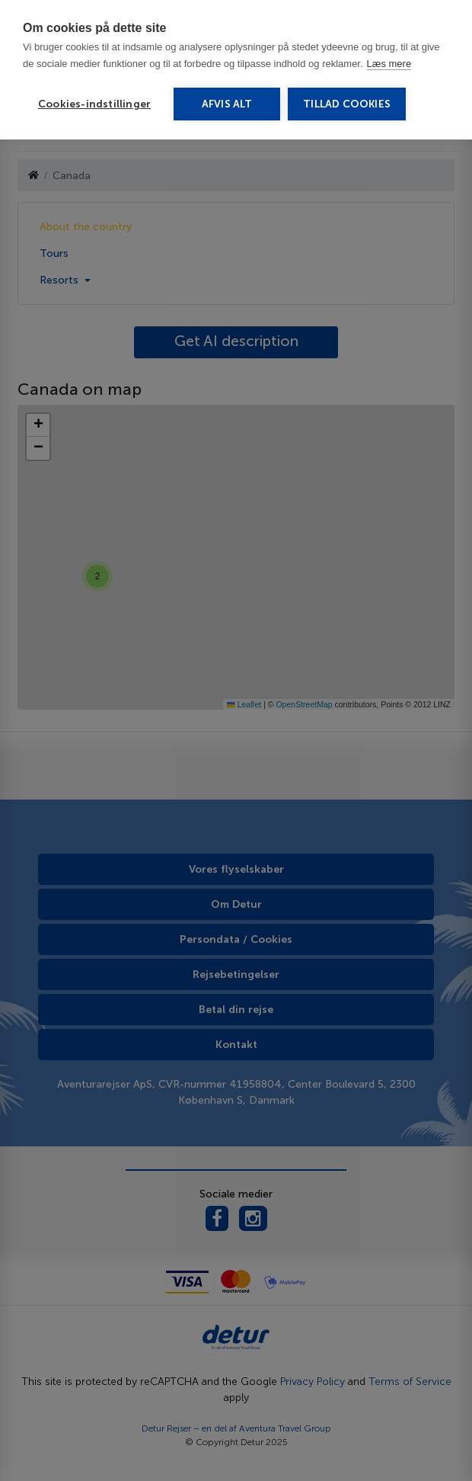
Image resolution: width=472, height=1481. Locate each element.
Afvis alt (227, 104)
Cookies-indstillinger (94, 104)
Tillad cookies (347, 104)
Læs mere (389, 63)
